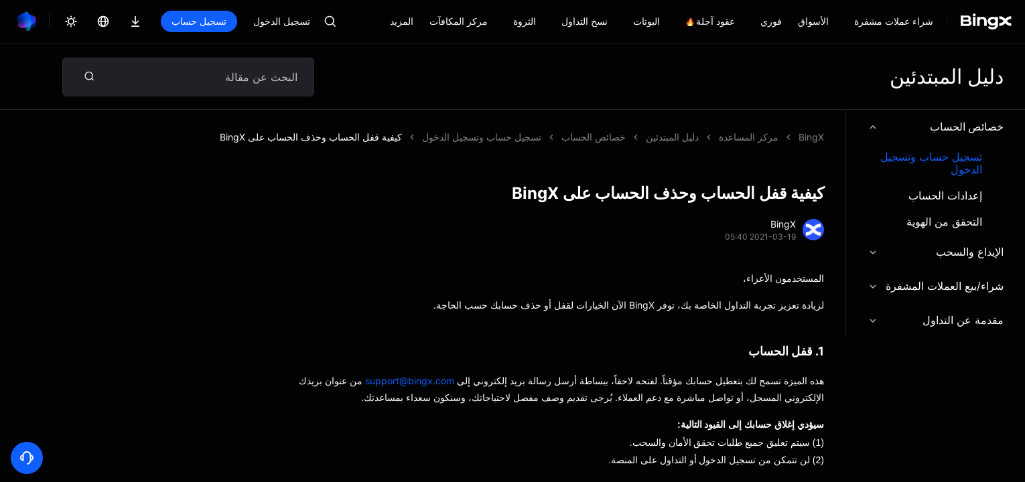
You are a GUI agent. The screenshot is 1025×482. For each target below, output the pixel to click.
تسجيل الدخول (281, 21)
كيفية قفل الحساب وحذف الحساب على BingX (311, 137)
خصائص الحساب (936, 126)
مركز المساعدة (748, 137)
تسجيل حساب (199, 21)
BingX (811, 137)
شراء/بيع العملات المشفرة (936, 286)
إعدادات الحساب (945, 195)
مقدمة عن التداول (936, 320)
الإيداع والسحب (936, 251)
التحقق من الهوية (944, 222)
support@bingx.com (409, 380)
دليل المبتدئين (672, 137)
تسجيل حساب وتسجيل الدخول (931, 163)
